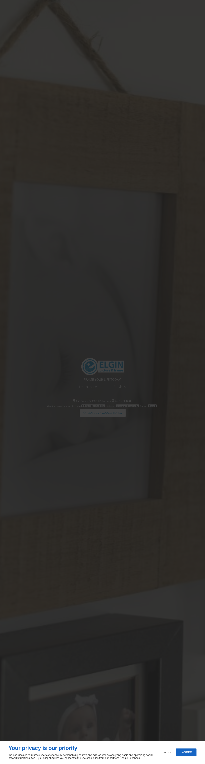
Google (124, 758)
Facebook (134, 758)
